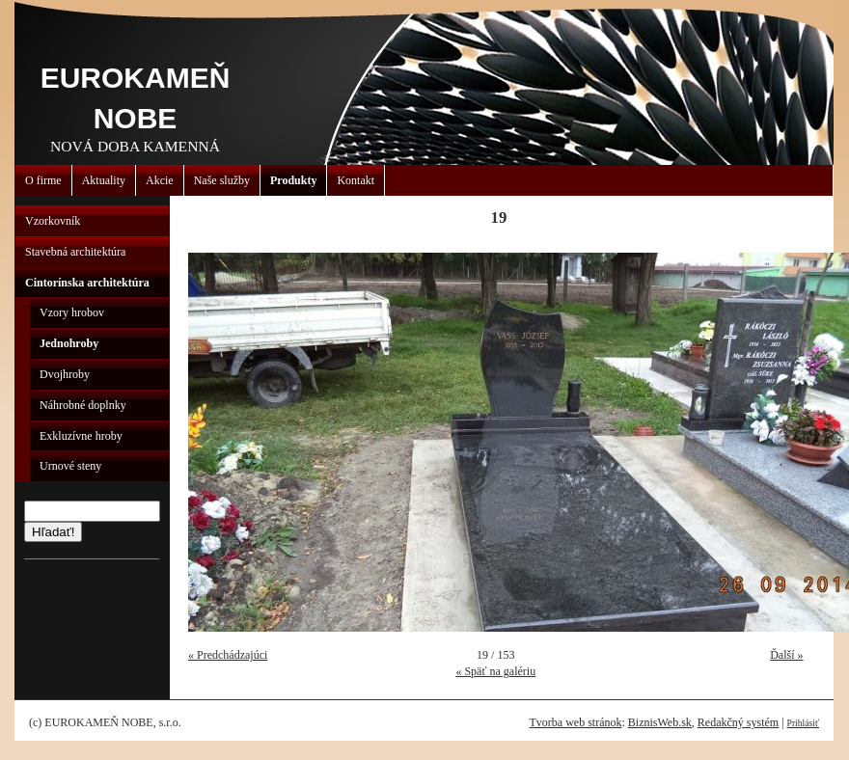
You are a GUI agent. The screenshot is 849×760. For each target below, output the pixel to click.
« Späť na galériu (495, 671)
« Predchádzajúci (227, 655)
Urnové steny (70, 466)
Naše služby (222, 180)
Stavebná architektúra (75, 251)
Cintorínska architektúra (87, 282)
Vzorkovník (52, 221)
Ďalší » (786, 655)
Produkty (293, 180)
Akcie (160, 180)
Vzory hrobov (72, 312)
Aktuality (103, 180)
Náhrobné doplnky (83, 405)
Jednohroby (69, 343)
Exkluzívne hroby (81, 436)
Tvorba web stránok (575, 722)
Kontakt (355, 180)
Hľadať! (53, 532)
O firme (43, 180)
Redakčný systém (738, 722)
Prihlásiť (803, 723)
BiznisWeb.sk (660, 722)
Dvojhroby (65, 374)
